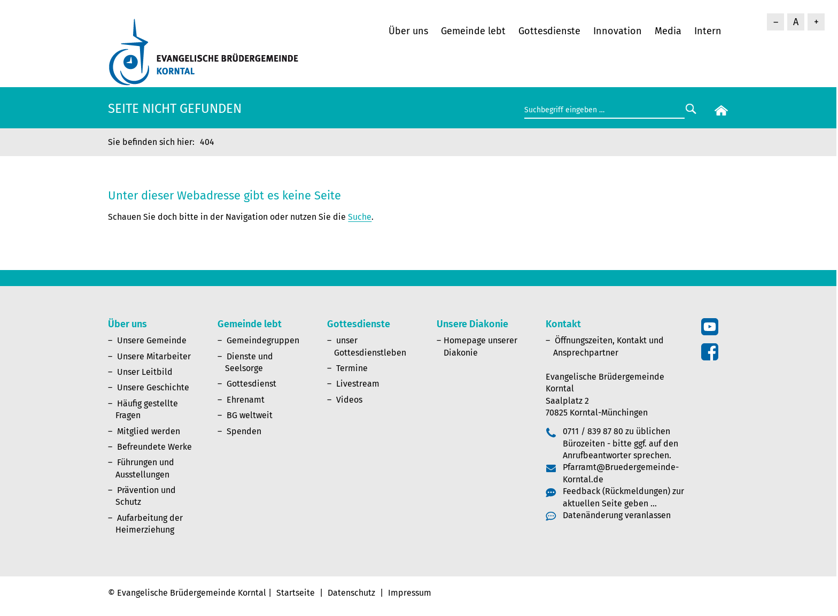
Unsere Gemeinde (152, 340)
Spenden (244, 431)
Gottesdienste (549, 31)
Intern (707, 31)
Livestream (357, 384)
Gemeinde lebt (473, 31)
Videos (349, 400)
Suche (359, 217)
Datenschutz (351, 593)
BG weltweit (250, 415)
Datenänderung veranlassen (617, 515)
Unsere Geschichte (153, 387)
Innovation (617, 31)
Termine (352, 368)
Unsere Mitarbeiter (154, 356)
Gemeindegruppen (263, 340)
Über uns (408, 31)
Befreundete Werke (154, 447)
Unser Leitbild (145, 372)
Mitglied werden (148, 431)
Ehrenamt (246, 400)
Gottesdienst (251, 384)
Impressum (409, 593)
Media (668, 31)
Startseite (295, 593)
